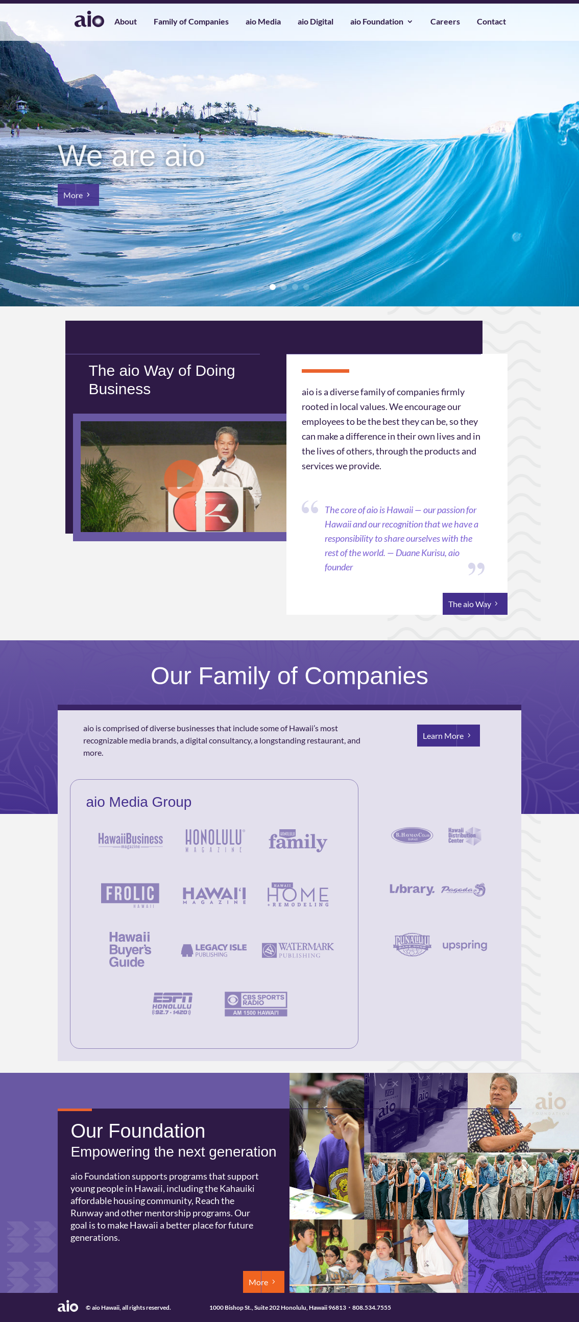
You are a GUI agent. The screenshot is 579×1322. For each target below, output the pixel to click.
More (73, 203)
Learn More (443, 735)
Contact (491, 22)
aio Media (263, 22)
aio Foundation (376, 22)
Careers (445, 22)
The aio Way (469, 604)
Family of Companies (191, 22)
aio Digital (315, 22)
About (125, 22)
